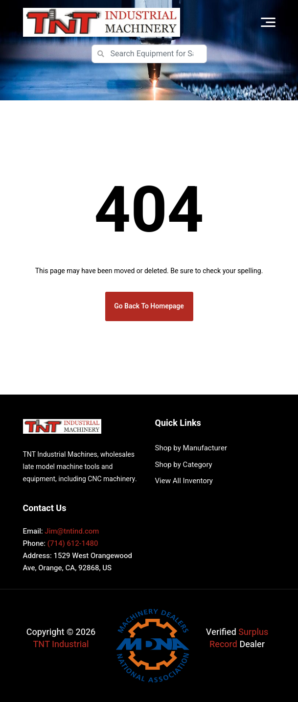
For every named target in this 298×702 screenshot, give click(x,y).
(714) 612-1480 (72, 543)
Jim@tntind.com (72, 531)
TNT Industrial (61, 644)
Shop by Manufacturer (191, 448)
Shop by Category (183, 464)
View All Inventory (184, 480)
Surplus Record (238, 638)
